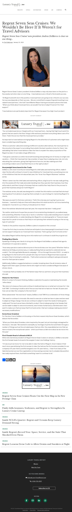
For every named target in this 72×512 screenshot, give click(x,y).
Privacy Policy (33, 510)
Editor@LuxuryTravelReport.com (36, 477)
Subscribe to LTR (44, 488)
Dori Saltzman (8, 42)
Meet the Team (36, 467)
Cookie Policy (25, 510)
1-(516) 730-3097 (36, 481)
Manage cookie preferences (43, 510)
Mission (36, 464)
